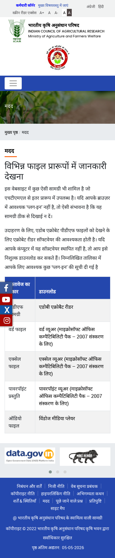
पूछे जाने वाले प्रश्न (69, 501)
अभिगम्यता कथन (90, 493)
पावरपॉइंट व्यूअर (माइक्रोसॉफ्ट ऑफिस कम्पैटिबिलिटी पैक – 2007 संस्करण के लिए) (70, 396)
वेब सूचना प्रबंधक (84, 486)
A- (56, 12)
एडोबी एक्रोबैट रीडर (56, 307)
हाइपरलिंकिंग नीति (55, 493)
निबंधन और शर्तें (29, 486)
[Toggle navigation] (13, 83)
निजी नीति (56, 486)
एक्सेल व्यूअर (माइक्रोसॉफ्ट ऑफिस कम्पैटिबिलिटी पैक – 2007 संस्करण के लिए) (71, 366)
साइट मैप (58, 508)
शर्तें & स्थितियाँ (24, 501)
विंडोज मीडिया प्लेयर (57, 418)
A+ (42, 12)
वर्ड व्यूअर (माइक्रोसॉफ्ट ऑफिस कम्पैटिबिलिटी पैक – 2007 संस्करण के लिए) (71, 336)
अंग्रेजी (90, 6)
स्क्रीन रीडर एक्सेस (24, 12)
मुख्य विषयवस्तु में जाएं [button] (53, 5)
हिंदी (101, 6)
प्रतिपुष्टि (95, 501)
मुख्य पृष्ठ (11, 132)
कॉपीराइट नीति (23, 493)
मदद (46, 501)
